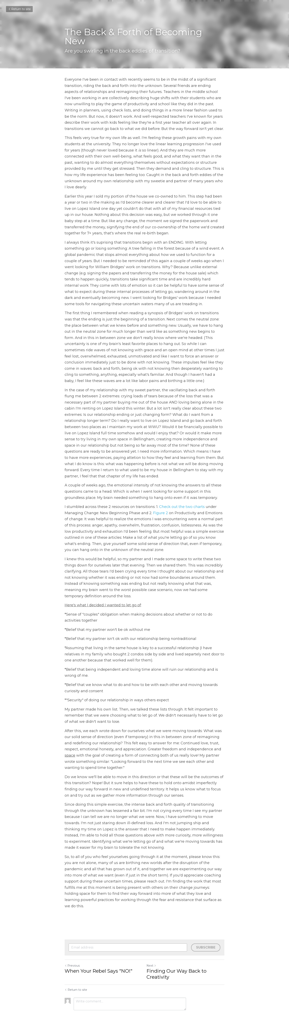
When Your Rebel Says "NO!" (98, 971)
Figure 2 (160, 513)
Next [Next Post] (151, 965)
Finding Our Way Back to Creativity (177, 974)
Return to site (19, 9)
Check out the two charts (182, 507)
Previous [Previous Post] (72, 965)
